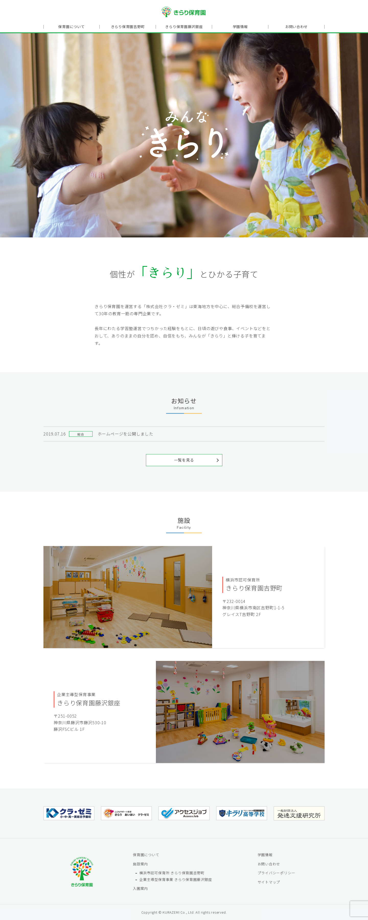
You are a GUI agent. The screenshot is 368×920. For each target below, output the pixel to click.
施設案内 (140, 863)
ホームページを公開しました (125, 434)
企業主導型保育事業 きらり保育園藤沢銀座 (175, 879)
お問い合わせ (296, 27)
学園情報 (240, 27)
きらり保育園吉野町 (128, 27)
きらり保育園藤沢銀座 (184, 27)
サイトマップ (269, 881)
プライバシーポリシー (276, 872)
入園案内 (140, 888)
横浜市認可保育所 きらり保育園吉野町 (171, 872)
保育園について (71, 27)
